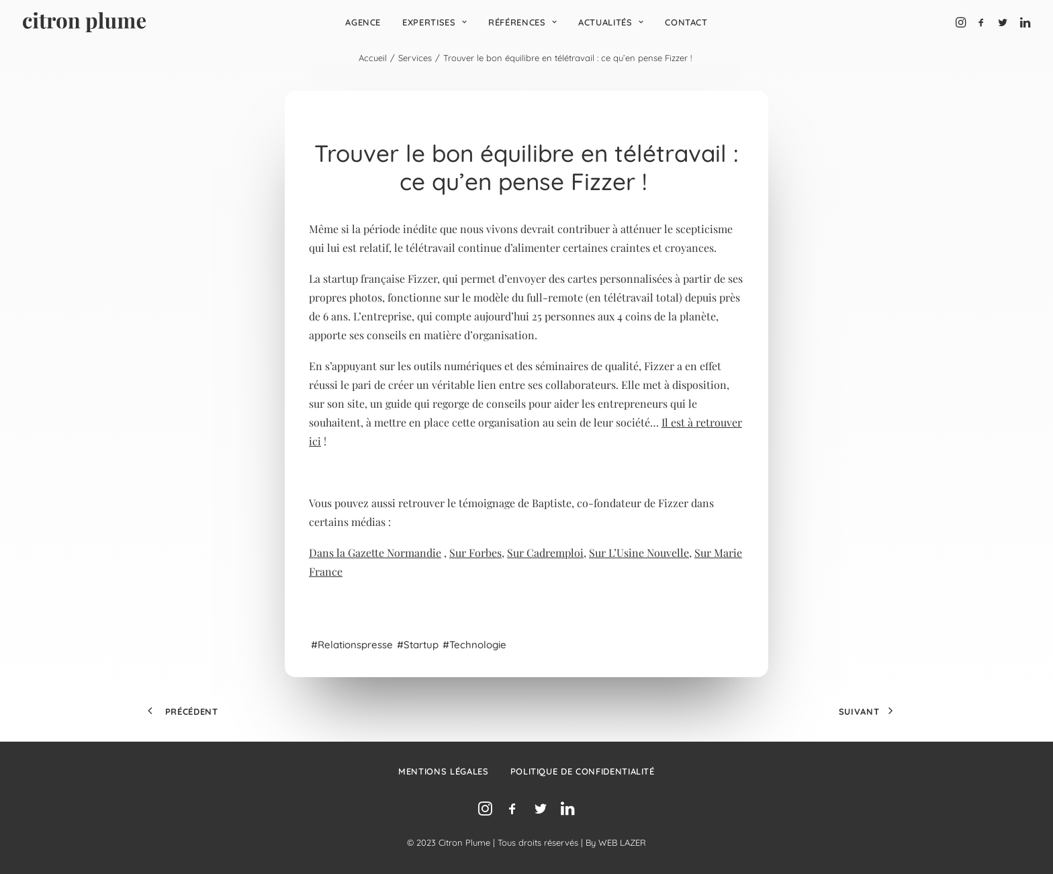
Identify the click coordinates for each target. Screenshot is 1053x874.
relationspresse (355, 644)
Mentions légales (443, 771)
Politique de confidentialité (582, 771)
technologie (479, 644)
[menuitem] (363, 22)
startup (422, 644)
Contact (686, 22)
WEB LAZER (622, 842)
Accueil (373, 57)
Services (415, 57)
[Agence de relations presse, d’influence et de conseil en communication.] (84, 22)
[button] (962, 22)
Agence (363, 22)
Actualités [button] (610, 22)
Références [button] (522, 22)
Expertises (434, 22)
